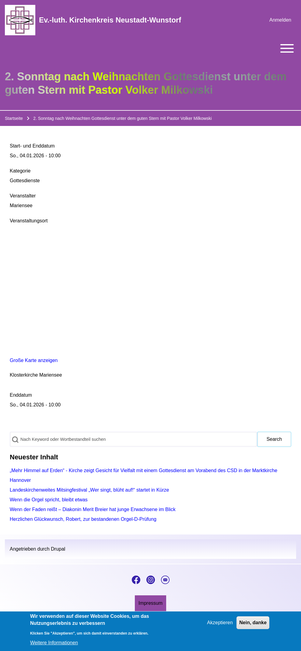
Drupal (58, 549)
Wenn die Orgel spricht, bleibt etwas (49, 499)
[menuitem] (280, 20)
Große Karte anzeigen (34, 360)
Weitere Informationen (54, 642)
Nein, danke (253, 622)
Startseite (14, 118)
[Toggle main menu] (150, 48)
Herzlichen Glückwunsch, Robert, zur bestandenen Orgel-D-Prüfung (83, 519)
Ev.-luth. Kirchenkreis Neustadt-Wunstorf (110, 20)
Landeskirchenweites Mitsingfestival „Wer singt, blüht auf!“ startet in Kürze (89, 490)
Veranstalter (23, 195)
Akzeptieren (220, 622)
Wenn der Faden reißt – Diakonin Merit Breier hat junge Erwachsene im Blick (93, 509)
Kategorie (20, 170)
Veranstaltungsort (29, 220)
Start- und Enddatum (32, 145)
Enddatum (21, 395)
